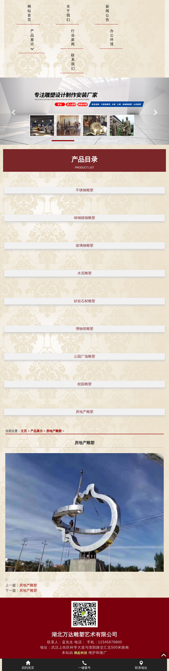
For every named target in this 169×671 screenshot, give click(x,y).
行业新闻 (73, 37)
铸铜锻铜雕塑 (84, 218)
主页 (24, 431)
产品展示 (32, 40)
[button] (12, 111)
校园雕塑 (84, 384)
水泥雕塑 (84, 273)
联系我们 (73, 61)
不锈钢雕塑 (84, 190)
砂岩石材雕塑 (84, 301)
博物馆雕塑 (84, 329)
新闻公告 (107, 13)
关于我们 (68, 13)
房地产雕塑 (84, 412)
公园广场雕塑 (84, 356)
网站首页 (29, 13)
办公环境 (112, 37)
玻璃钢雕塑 (84, 245)
